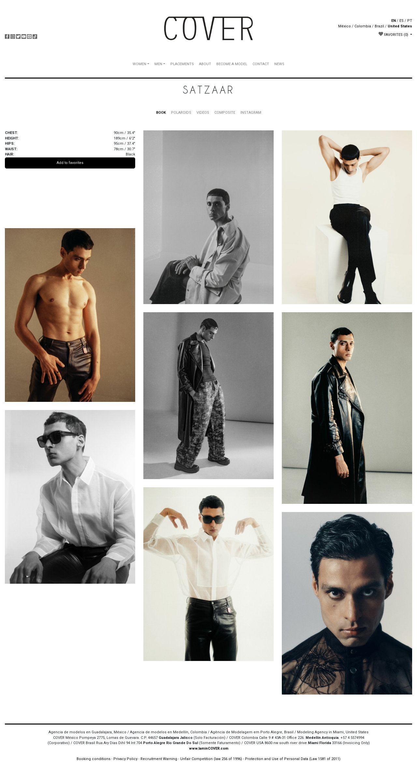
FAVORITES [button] (394, 34)
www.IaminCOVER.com (208, 748)
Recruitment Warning (158, 759)
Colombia (362, 26)
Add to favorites (70, 163)
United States (400, 26)
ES (401, 21)
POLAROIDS (181, 112)
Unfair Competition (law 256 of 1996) (211, 759)
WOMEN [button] (139, 64)
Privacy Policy (125, 759)
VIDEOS (202, 112)
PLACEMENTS (182, 64)
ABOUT (205, 64)
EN (393, 21)
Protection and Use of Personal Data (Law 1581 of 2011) (292, 759)
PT (409, 21)
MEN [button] (158, 64)
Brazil (379, 26)
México (344, 26)
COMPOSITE (224, 112)
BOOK (161, 112)
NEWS (279, 64)
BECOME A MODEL (231, 64)
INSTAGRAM (250, 112)
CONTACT (260, 64)
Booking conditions (93, 759)
